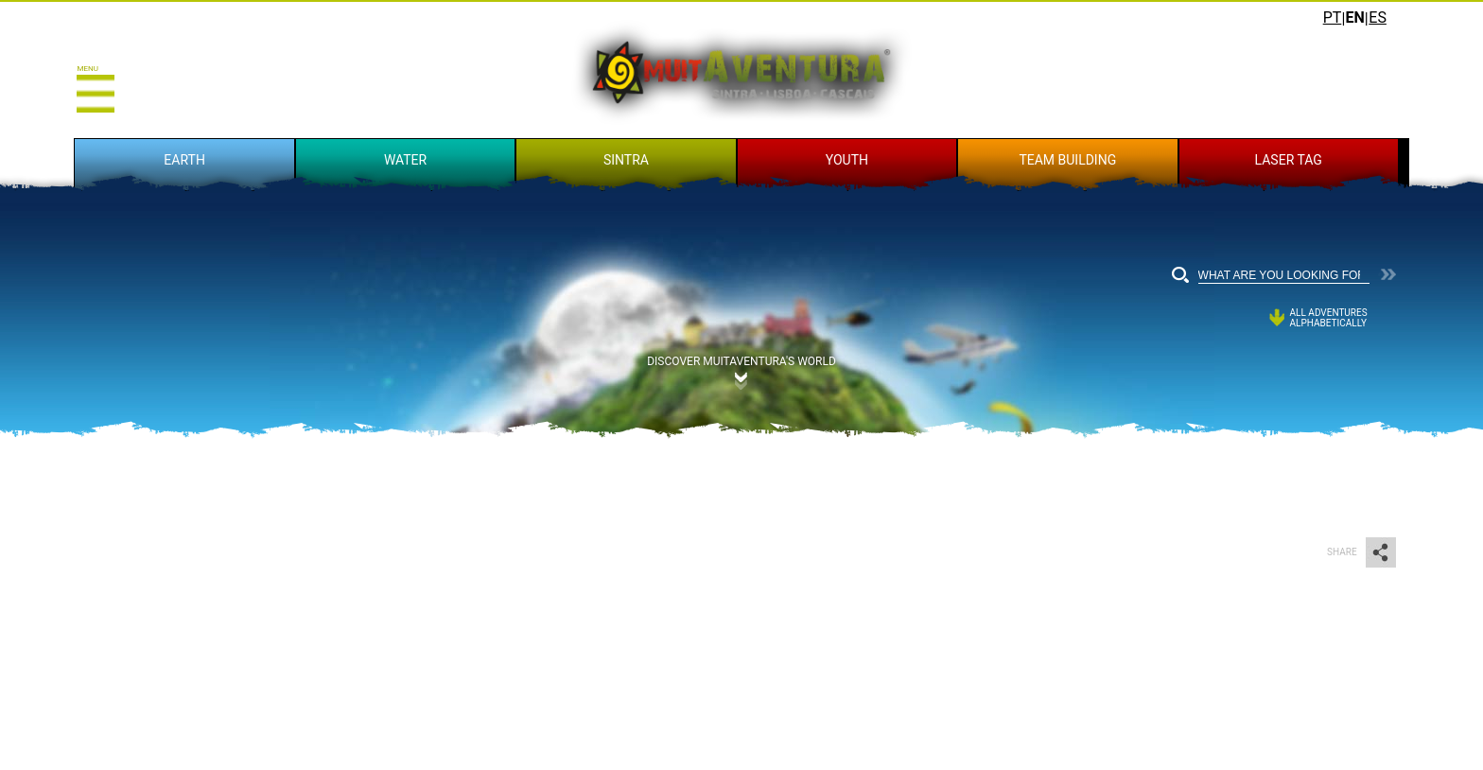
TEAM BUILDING (1067, 159)
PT (1332, 17)
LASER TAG (1288, 159)
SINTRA (626, 159)
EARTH (184, 159)
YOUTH (847, 159)
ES (1378, 17)
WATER (405, 159)
